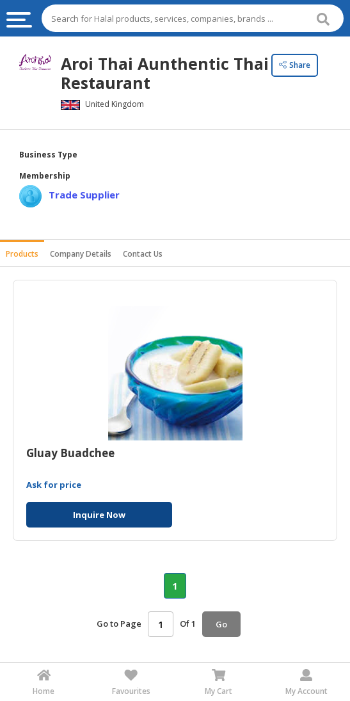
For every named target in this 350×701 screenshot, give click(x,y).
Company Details (80, 253)
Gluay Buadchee (70, 453)
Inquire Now (99, 514)
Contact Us (143, 253)
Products (22, 253)
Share (294, 65)
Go (221, 624)
